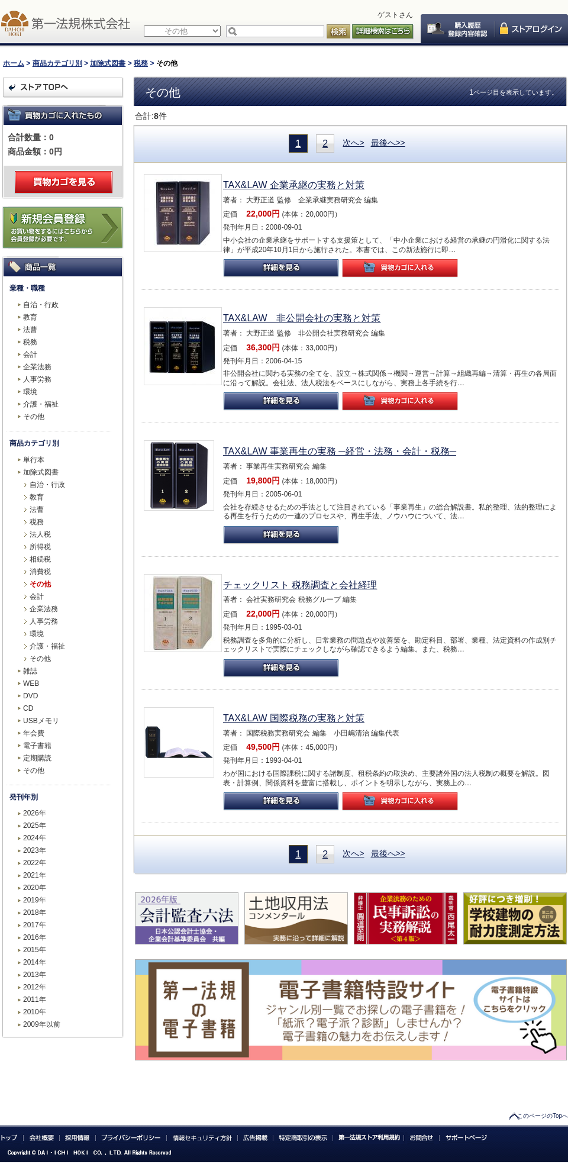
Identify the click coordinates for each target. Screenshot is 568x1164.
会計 (30, 354)
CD (28, 708)
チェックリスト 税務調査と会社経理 (300, 585)
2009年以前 (41, 1024)
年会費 (33, 733)
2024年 (34, 838)
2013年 (34, 974)
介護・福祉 (41, 404)
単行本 (33, 460)
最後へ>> (388, 142)
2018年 (34, 912)
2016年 (34, 937)
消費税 (40, 572)
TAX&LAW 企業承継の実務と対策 (293, 185)
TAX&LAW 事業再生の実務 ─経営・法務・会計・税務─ (339, 451)
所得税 (40, 547)
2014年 (34, 962)
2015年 (34, 950)
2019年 (34, 900)
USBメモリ (41, 721)
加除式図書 (107, 63)
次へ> (353, 142)
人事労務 (37, 379)
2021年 (34, 875)
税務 (141, 63)
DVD (30, 696)
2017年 (34, 925)
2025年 (34, 825)
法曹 (30, 329)
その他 (33, 416)
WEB (31, 683)
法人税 (40, 534)
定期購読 (37, 758)
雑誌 (30, 671)
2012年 (34, 987)
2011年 (34, 999)
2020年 (34, 888)
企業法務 (37, 367)
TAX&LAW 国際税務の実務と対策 (293, 718)
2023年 (34, 850)
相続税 (40, 559)
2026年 (34, 813)
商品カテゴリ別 (57, 63)
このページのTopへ (542, 1116)
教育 (30, 317)
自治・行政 (41, 305)
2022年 (34, 863)
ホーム (13, 63)
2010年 (34, 1012)
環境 (30, 392)
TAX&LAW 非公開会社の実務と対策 (301, 318)
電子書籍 (37, 745)
